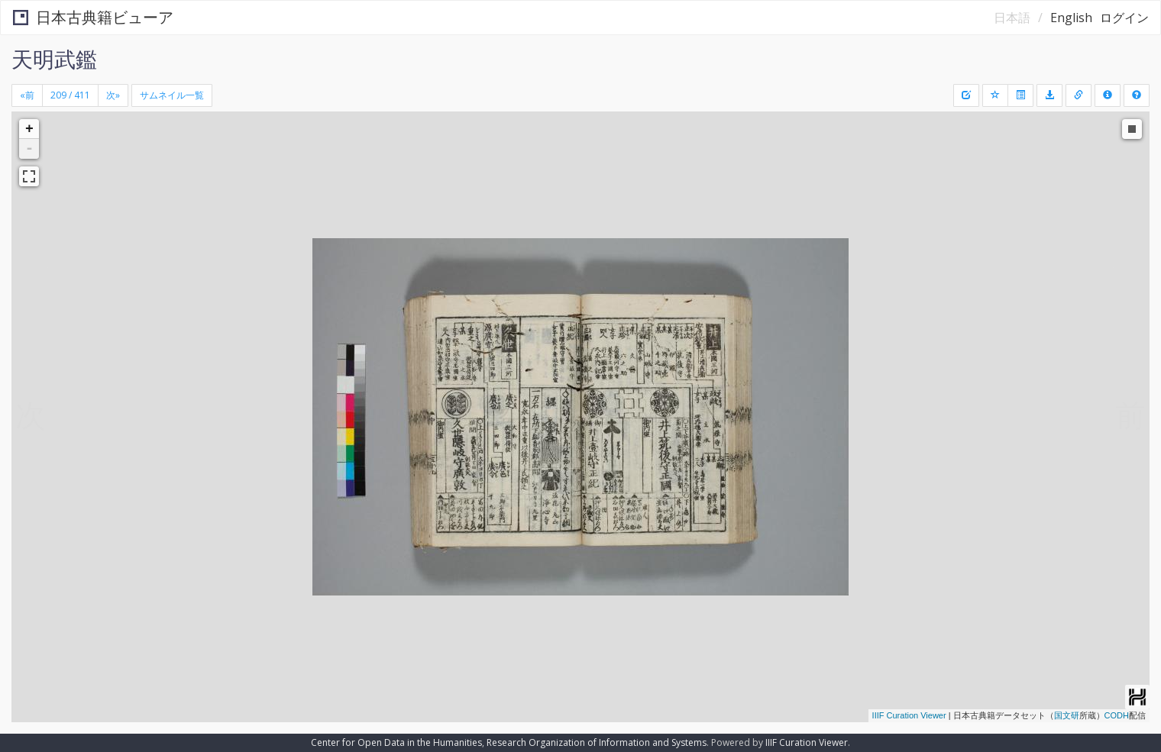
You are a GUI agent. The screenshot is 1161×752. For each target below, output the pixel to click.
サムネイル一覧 (172, 95)
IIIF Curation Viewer (909, 715)
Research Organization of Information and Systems (597, 742)
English (1071, 17)
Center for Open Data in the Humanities (396, 742)
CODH (1116, 715)
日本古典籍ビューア (93, 17)
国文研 (1066, 715)
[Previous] (27, 95)
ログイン (1124, 17)
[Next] (113, 95)
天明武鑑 (54, 58)
